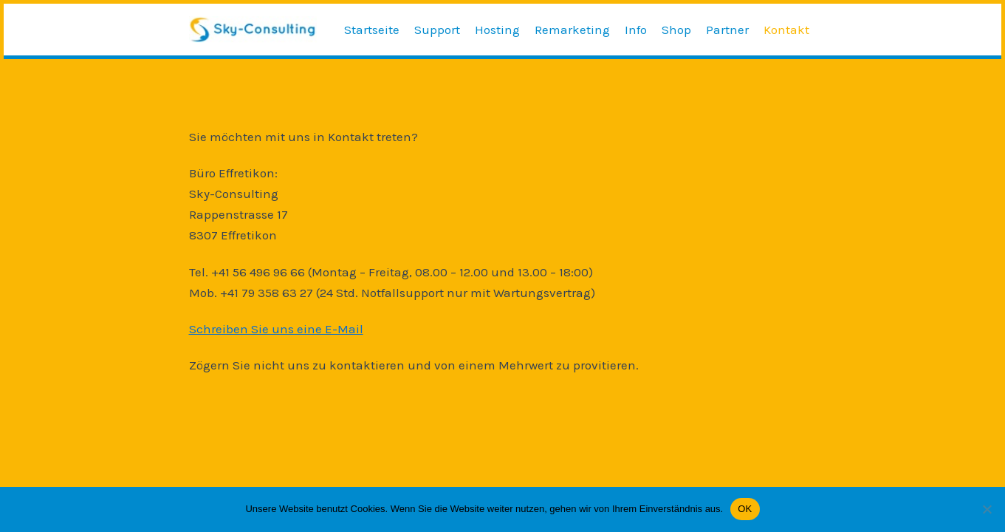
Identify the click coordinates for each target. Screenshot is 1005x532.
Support (437, 29)
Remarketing (572, 29)
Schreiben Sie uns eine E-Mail (276, 328)
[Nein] (986, 509)
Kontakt (786, 29)
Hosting (497, 29)
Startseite (371, 29)
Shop (676, 29)
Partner (727, 29)
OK (745, 508)
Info (636, 29)
